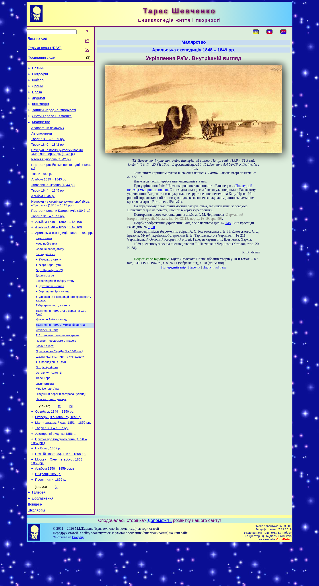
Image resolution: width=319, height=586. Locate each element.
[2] (59, 438)
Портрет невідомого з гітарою (56, 367)
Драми (37, 89)
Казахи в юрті (45, 373)
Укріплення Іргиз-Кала (54, 315)
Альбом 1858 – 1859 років (54, 507)
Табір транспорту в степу (53, 329)
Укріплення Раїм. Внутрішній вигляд (60, 350)
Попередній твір (173, 267)
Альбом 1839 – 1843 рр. (49, 192)
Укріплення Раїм (47, 356)
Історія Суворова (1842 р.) (51, 170)
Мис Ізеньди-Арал (48, 419)
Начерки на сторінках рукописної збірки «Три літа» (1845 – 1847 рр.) (61, 218)
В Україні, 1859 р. (48, 513)
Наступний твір (214, 267)
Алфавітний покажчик (47, 135)
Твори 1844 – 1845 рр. (47, 204)
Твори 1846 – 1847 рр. (47, 233)
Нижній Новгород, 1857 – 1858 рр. (60, 491)
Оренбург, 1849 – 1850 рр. (54, 444)
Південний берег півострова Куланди (61, 425)
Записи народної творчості (54, 115)
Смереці (78, 579)
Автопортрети (41, 141)
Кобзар (37, 82)
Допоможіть (160, 563)
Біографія (40, 75)
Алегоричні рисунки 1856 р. (55, 469)
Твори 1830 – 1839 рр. (47, 147)
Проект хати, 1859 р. (50, 519)
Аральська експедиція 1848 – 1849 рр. (64, 251)
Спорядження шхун (52, 390)
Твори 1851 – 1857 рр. (51, 462)
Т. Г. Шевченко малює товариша (58, 362)
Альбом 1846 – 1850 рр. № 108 (58, 239)
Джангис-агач (45, 297)
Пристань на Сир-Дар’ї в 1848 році (59, 379)
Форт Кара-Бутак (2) (49, 292)
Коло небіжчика (46, 263)
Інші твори (40, 109)
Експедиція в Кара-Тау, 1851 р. (58, 450)
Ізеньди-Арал (45, 413)
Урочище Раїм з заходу (51, 344)
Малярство (41, 129)
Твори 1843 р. (41, 186)
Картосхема (44, 257)
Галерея (38, 533)
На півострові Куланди (51, 431)
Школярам (36, 553)
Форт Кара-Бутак (50, 286)
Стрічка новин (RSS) (44, 48)
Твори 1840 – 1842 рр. (47, 154)
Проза (37, 95)
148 (228, 223)
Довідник (35, 546)
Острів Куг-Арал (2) (49, 402)
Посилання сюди (41, 57)
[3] (71, 438)
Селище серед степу (50, 268)
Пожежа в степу (50, 280)
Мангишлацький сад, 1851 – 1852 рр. (63, 456)
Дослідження (42, 539)
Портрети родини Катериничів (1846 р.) (60, 226)
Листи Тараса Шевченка (52, 122)
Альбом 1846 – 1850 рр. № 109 (58, 245)
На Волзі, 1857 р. (48, 485)
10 (153, 227)
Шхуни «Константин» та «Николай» (60, 385)
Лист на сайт (38, 38)
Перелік (194, 267)
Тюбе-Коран (44, 408)
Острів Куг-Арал (47, 396)
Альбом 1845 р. (43, 210)
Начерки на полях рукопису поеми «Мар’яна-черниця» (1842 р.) (57, 162)
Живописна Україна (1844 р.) (53, 198)
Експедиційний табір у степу (55, 303)
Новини (38, 69)
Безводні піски (45, 274)
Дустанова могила (51, 309)
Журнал (38, 102)
